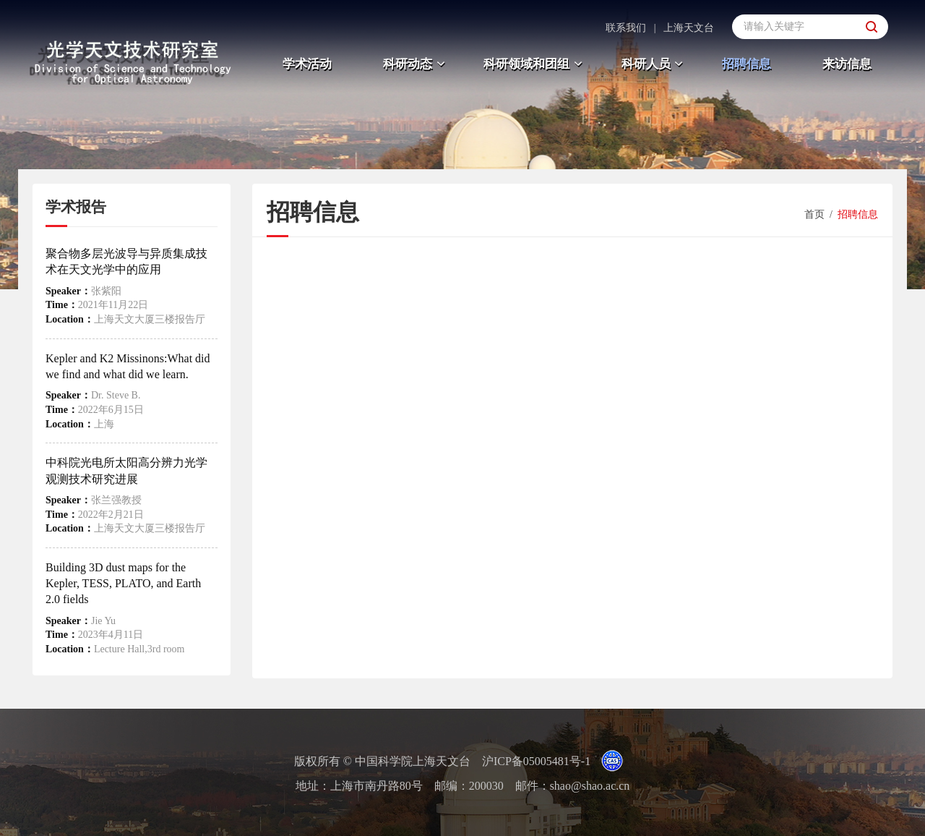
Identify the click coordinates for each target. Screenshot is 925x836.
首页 (814, 214)
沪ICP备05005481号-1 (536, 761)
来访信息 (847, 64)
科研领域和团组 (534, 64)
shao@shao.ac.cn (590, 786)
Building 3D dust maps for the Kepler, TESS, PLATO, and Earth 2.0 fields (123, 583)
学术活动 (307, 64)
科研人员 (654, 64)
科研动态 (416, 64)
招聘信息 (746, 64)
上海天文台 (688, 27)
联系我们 (626, 27)
